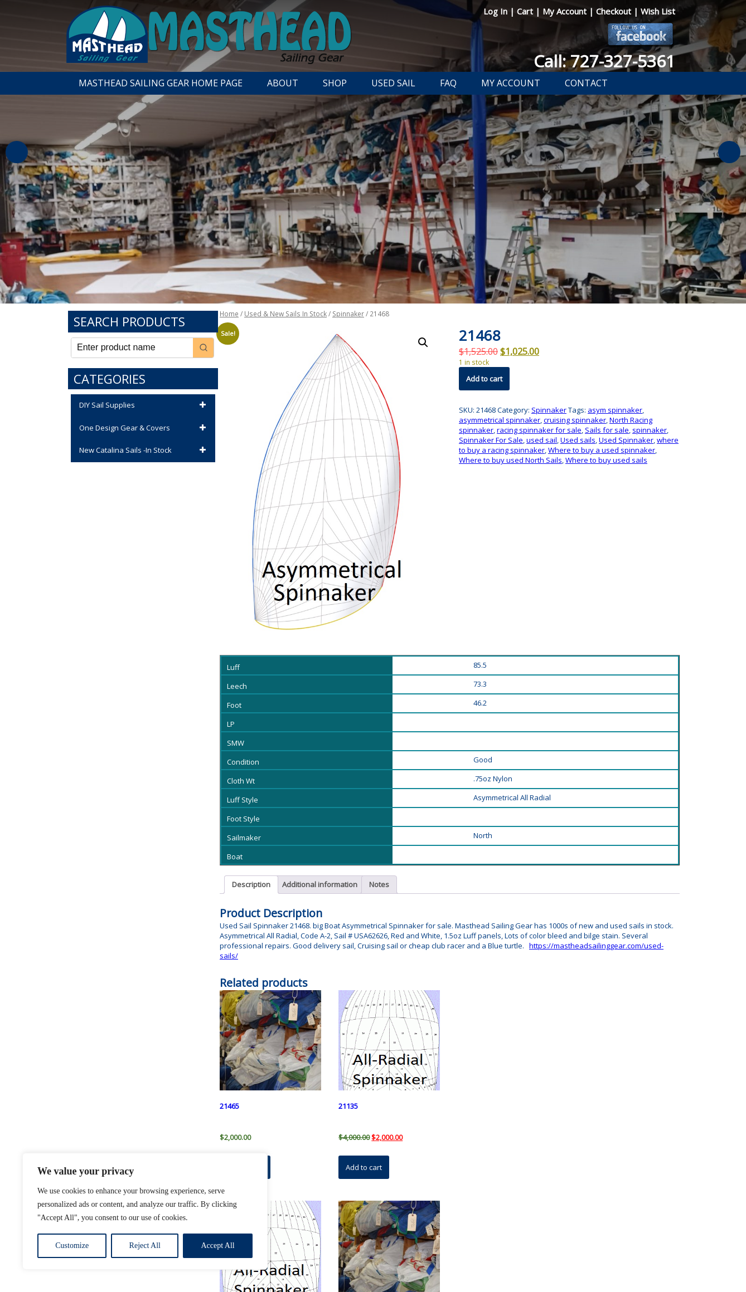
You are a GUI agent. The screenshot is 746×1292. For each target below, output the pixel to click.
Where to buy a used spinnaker (601, 450)
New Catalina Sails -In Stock (144, 450)
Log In (496, 11)
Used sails (577, 440)
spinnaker (649, 430)
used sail (541, 440)
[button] (423, 342)
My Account (565, 11)
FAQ (448, 83)
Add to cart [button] (364, 1167)
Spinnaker (348, 314)
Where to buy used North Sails (510, 460)
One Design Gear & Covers (144, 428)
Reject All (145, 1245)
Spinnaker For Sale (491, 440)
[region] (145, 1211)
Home (229, 314)
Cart (526, 11)
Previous (17, 152)
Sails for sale (607, 430)
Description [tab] (251, 884)
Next (729, 152)
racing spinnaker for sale (539, 430)
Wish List (658, 11)
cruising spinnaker (575, 420)
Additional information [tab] (319, 884)
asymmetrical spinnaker (499, 420)
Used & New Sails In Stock (285, 314)
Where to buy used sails (606, 460)
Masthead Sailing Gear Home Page (161, 83)
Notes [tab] (379, 884)
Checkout (614, 11)
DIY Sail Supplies (144, 405)
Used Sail (393, 83)
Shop (335, 83)
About (282, 83)
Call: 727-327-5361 (604, 61)
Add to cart (484, 379)
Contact (586, 83)
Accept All (217, 1245)
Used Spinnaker (626, 440)
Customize (72, 1245)
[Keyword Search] (132, 348)
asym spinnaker (615, 410)
